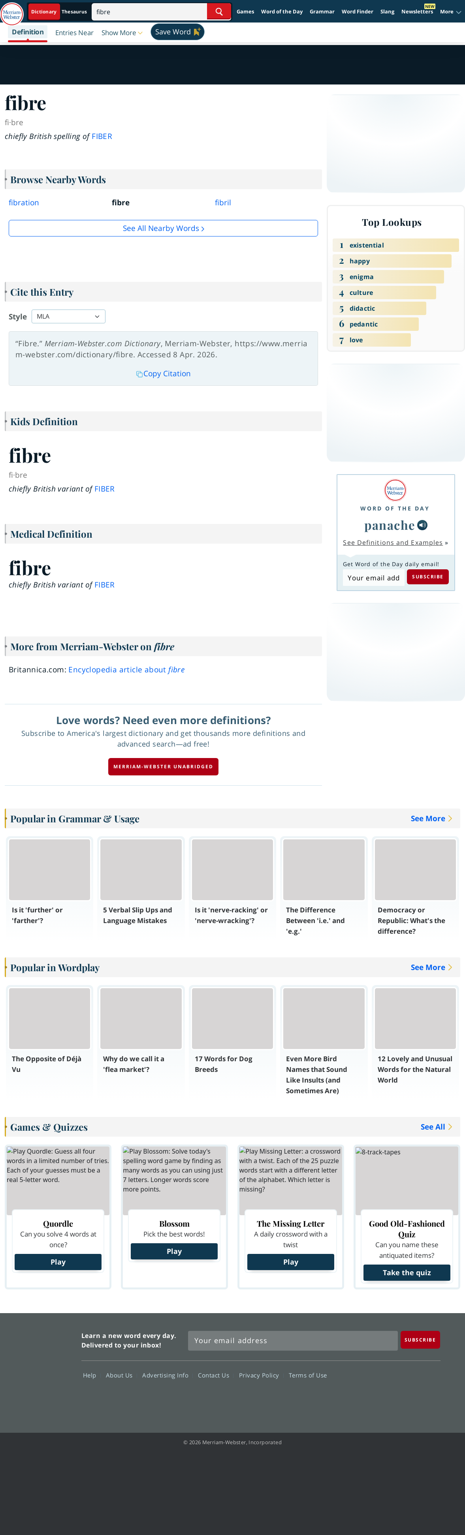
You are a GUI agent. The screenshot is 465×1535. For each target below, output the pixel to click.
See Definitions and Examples (393, 542)
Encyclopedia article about (126, 669)
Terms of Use (308, 1375)
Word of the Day (282, 11)
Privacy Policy (261, 1375)
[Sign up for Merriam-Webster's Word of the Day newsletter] (293, 1341)
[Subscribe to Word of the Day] (373, 577)
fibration (24, 202)
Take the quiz (407, 1272)
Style (18, 317)
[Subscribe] (420, 1340)
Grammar (322, 11)
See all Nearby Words (161, 228)
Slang (387, 11)
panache (390, 525)
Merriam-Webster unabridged (163, 766)
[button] (451, 12)
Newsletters (417, 11)
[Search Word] (219, 11)
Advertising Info (167, 1375)
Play (58, 1262)
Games (245, 11)
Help (92, 1375)
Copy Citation (163, 373)
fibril (223, 202)
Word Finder (357, 11)
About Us (121, 1375)
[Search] (161, 11)
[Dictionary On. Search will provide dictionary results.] (59, 12)
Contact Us (215, 1375)
